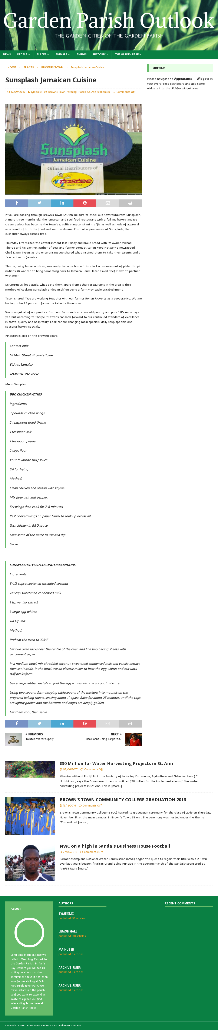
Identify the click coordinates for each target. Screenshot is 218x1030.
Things (81, 54)
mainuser (66, 949)
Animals (61, 54)
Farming (72, 92)
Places (41, 54)
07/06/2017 (70, 769)
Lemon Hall (68, 931)
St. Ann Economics (98, 92)
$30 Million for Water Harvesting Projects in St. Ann (116, 763)
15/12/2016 (69, 805)
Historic (99, 54)
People (22, 54)
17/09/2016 (18, 92)
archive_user (70, 967)
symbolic (36, 92)
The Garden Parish (128, 54)
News (7, 54)
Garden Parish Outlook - (38, 1025)
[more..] (116, 786)
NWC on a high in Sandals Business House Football (115, 846)
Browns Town (56, 92)
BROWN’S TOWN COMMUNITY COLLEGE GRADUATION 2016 (123, 799)
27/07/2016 (70, 852)
